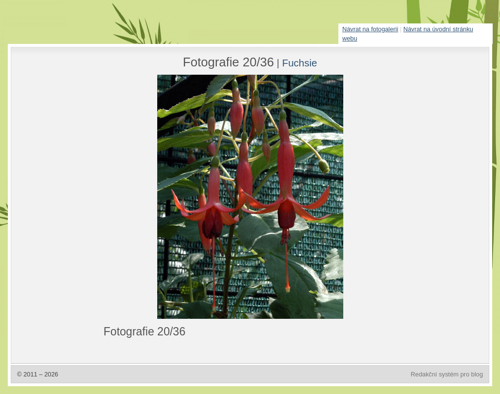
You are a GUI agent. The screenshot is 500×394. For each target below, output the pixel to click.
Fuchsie (299, 62)
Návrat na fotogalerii (370, 29)
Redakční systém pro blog (447, 374)
